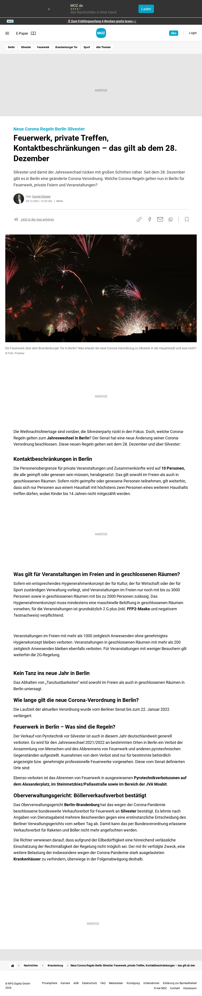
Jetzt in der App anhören (37, 219)
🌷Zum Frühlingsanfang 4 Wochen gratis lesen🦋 (101, 21)
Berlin (11, 47)
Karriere (65, 983)
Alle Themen (103, 47)
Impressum (190, 988)
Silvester (26, 47)
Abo (173, 33)
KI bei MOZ (160, 988)
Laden (146, 9)
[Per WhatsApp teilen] (170, 219)
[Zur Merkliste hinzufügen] (185, 219)
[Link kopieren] (139, 219)
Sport (87, 47)
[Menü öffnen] (7, 33)
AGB (76, 983)
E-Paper (26, 33)
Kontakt (175, 988)
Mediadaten (116, 983)
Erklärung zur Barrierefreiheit (180, 983)
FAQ (103, 983)
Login (193, 33)
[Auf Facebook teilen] (149, 219)
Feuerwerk (43, 47)
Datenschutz (89, 983)
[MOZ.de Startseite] (101, 33)
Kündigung (133, 983)
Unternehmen (151, 983)
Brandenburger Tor (66, 47)
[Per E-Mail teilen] (160, 219)
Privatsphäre (49, 983)
